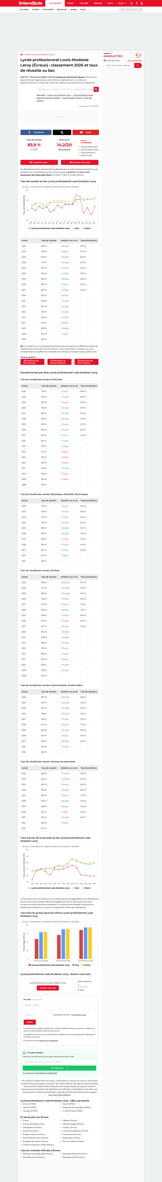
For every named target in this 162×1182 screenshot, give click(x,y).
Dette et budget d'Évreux (73, 1124)
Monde (73, 10)
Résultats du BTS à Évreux (74, 1157)
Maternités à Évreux (71, 1138)
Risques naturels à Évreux (34, 1134)
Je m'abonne (57, 1068)
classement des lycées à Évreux (70, 77)
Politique (24, 10)
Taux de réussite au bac (89, 146)
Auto (110, 3)
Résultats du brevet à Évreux (75, 1154)
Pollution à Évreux (30, 1131)
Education (62, 10)
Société (35, 10)
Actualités (55, 3)
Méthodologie (64, 149)
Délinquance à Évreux (32, 1127)
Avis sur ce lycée (86, 155)
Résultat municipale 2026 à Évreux (38, 1154)
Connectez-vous (79, 1015)
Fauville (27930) (29, 1107)
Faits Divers (48, 10)
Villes (83, 10)
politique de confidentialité (49, 1041)
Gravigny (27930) (30, 1111)
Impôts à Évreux (70, 1127)
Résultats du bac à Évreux (34, 1157)
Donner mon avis (48, 988)
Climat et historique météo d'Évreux (38, 1145)
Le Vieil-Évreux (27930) (73, 1111)
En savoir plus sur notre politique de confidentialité (40, 1073)
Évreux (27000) (29, 1104)
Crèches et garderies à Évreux (75, 1131)
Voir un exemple (135, 60)
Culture (84, 3)
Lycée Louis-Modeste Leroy (59, 95)
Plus (122, 3)
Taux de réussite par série (90, 149)
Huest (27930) (69, 1104)
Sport (70, 3)
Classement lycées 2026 (35, 54)
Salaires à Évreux (70, 1120)
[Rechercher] (130, 9)
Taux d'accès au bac (88, 152)
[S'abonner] (123, 65)
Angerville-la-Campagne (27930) (77, 1107)
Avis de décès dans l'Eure (33, 1124)
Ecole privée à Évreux (72, 1134)
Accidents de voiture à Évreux (35, 1141)
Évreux (52, 54)
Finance (98, 3)
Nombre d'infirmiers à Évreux (35, 1138)
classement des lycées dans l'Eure (35, 175)
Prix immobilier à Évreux (73, 1141)
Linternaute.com (112, 60)
